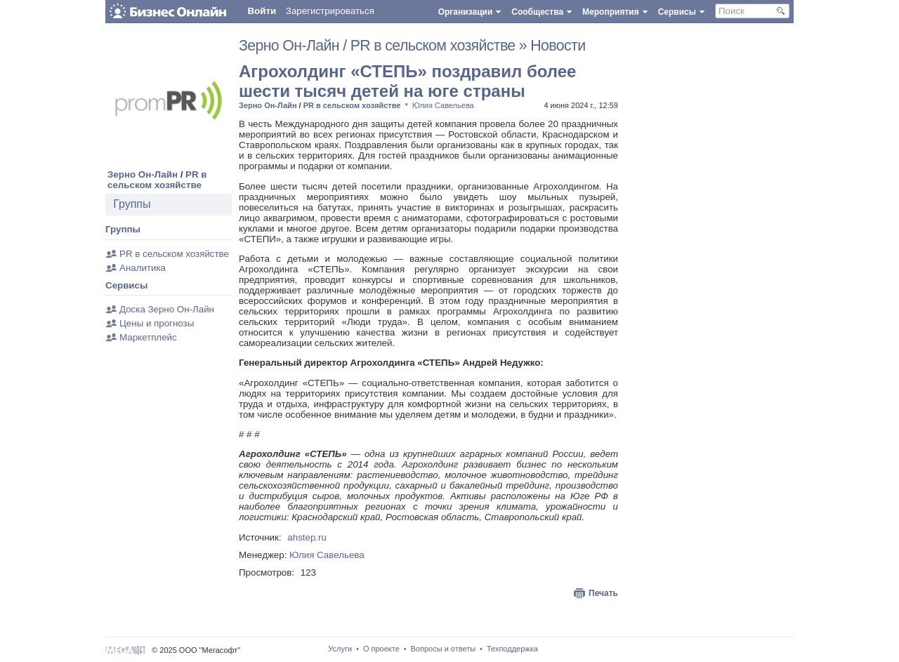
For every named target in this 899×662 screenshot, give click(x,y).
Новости (557, 45)
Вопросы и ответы (443, 648)
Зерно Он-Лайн (142, 174)
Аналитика (142, 268)
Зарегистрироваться (330, 11)
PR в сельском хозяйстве (157, 179)
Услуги (340, 648)
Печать (603, 593)
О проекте (381, 648)
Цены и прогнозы (156, 323)
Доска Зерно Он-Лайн (166, 309)
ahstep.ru (307, 537)
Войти (261, 11)
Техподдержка (512, 648)
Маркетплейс (148, 337)
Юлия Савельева (443, 105)
